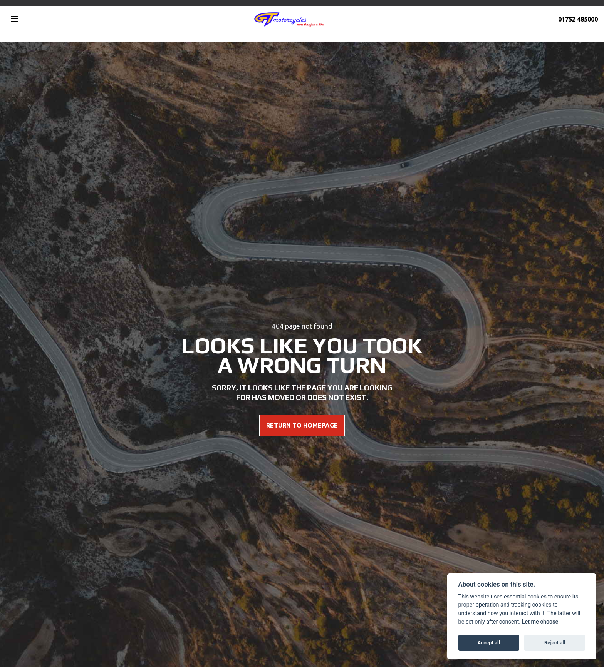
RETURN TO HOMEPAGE (302, 425)
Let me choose (540, 622)
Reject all (554, 642)
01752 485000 (578, 19)
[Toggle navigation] (14, 19)
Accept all (489, 642)
